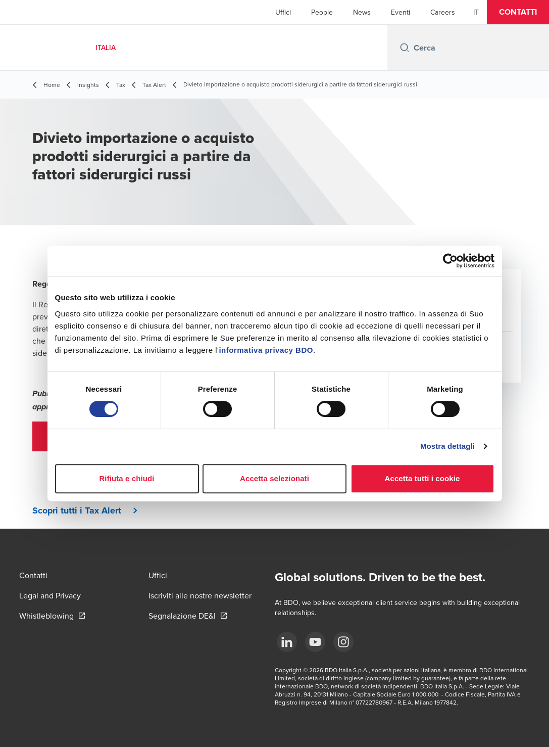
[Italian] (476, 12)
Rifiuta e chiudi (126, 478)
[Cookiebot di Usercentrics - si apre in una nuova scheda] (450, 260)
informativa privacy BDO (266, 350)
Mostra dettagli (447, 446)
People (322, 12)
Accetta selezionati (274, 478)
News (362, 12)
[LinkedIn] (287, 642)
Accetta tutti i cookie (422, 478)
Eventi (400, 12)
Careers (442, 12)
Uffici (283, 12)
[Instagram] (343, 642)
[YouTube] (315, 642)
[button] (518, 12)
